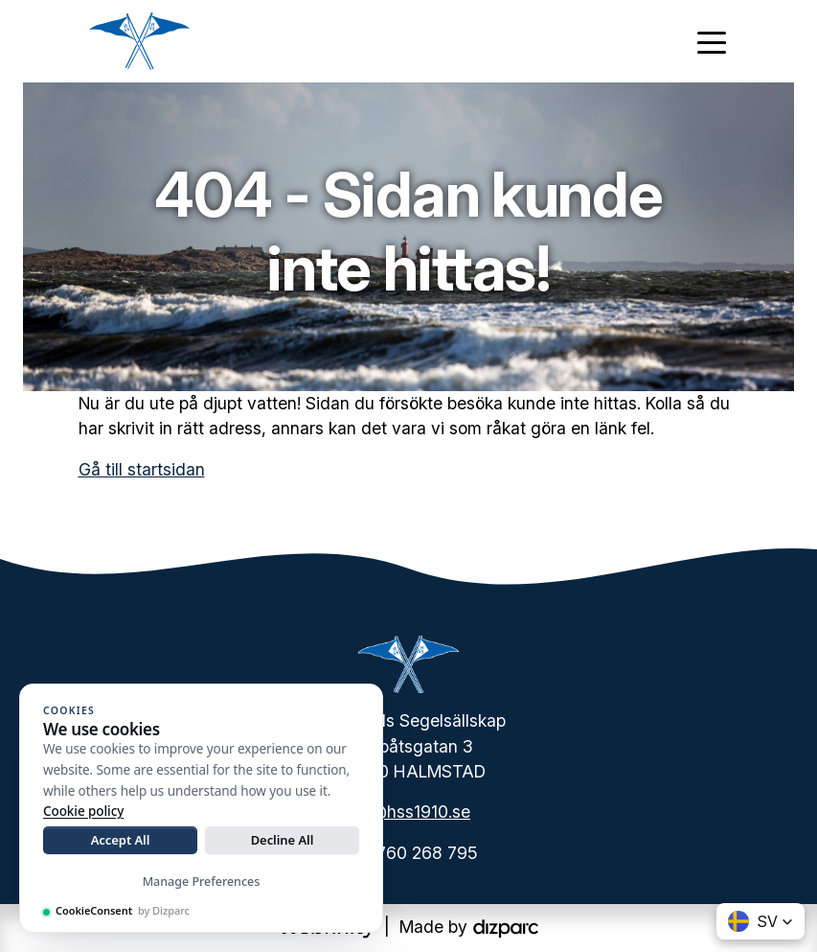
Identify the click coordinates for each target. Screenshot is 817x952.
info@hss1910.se (406, 811)
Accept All (120, 839)
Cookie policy (83, 811)
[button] (760, 921)
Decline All (282, 839)
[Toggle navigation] (711, 41)
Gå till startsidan (142, 469)
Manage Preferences (202, 881)
